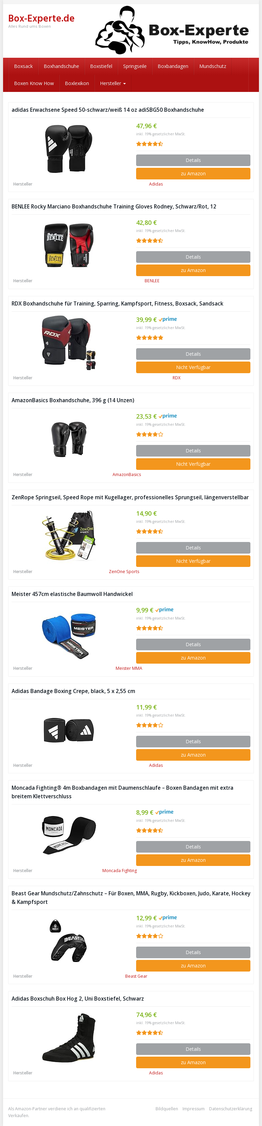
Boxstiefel (101, 66)
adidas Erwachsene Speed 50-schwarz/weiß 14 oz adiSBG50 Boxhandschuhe (108, 109)
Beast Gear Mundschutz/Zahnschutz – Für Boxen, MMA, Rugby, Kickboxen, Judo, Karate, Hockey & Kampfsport (131, 898)
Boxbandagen (173, 66)
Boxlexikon (77, 83)
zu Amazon (193, 173)
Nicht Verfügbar (193, 367)
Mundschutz (212, 66)
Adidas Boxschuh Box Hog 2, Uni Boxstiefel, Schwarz (78, 998)
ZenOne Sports (124, 571)
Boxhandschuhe (61, 66)
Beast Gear (136, 976)
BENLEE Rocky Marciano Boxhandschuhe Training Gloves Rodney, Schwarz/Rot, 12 (114, 206)
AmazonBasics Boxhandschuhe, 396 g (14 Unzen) (73, 400)
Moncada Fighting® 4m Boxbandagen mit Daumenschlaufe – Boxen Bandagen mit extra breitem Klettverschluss (122, 792)
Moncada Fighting (119, 870)
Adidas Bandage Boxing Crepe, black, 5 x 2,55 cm (73, 691)
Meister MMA (129, 668)
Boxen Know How (34, 83)
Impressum (194, 1109)
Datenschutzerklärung (230, 1109)
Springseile (135, 66)
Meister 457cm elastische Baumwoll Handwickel (72, 594)
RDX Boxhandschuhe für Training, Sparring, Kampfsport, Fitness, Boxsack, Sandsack (117, 303)
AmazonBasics (127, 474)
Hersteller (113, 83)
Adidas (156, 184)
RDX (176, 378)
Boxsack (23, 66)
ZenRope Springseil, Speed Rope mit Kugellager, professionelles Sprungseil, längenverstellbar (130, 497)
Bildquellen (167, 1109)
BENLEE (152, 281)
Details (193, 160)
